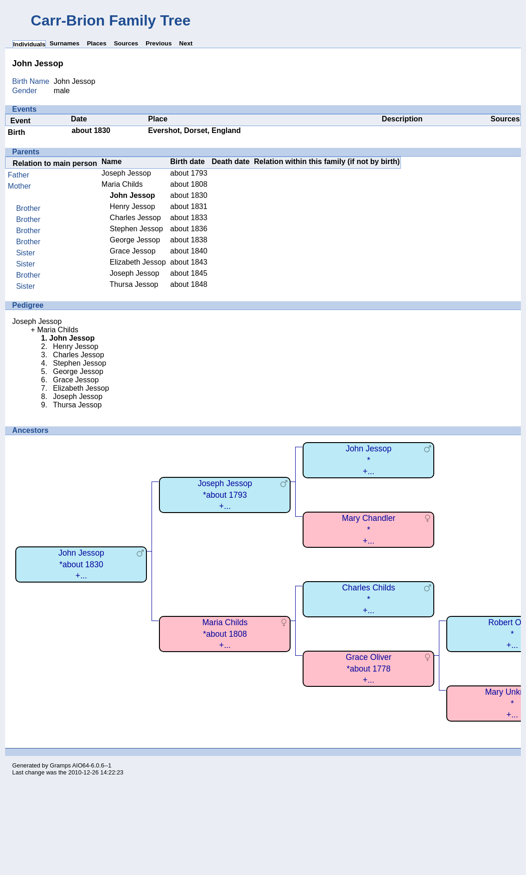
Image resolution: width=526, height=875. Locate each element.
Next (186, 43)
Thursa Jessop (134, 284)
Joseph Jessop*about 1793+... (225, 495)
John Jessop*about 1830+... (81, 564)
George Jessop (135, 240)
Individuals (29, 44)
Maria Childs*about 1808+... (224, 634)
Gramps (60, 765)
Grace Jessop (133, 251)
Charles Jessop (135, 218)
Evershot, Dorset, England (194, 130)
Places (96, 43)
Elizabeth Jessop (138, 262)
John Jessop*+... (369, 460)
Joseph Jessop (126, 173)
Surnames (64, 43)
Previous (158, 43)
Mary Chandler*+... (368, 529)
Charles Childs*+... (368, 599)
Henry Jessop (132, 206)
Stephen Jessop (136, 229)
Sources (126, 43)
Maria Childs (122, 184)
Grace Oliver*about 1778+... (369, 669)
